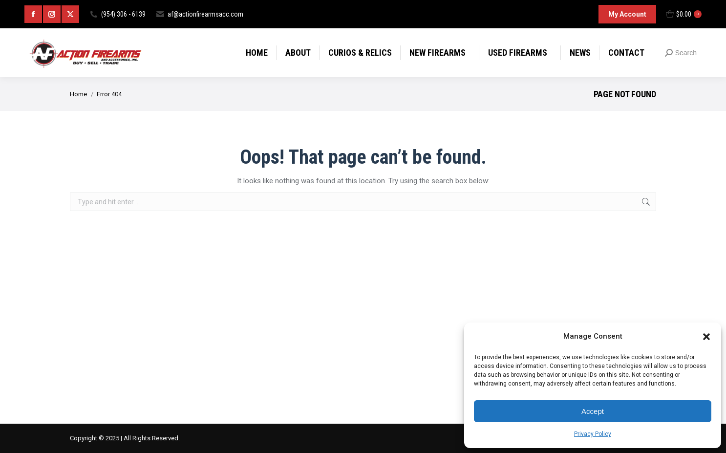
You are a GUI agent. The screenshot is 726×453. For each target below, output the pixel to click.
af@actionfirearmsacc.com (199, 14)
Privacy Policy (592, 434)
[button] (706, 337)
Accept (592, 411)
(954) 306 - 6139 (117, 14)
